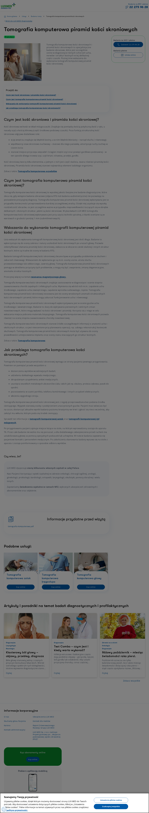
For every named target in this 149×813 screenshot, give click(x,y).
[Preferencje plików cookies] (3, 809)
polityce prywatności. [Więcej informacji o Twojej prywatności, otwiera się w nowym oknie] (17, 810)
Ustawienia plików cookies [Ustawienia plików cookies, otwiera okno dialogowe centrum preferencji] (111, 800)
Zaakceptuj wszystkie (111, 806)
